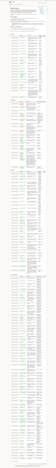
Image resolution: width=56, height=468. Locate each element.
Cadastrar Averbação (22, 247)
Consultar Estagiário (22, 305)
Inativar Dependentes (22, 110)
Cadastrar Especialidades (23, 79)
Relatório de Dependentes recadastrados (22, 153)
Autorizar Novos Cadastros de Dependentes (22, 104)
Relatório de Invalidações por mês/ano (22, 138)
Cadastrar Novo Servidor (23, 214)
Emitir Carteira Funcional (23, 252)
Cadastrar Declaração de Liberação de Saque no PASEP (23, 422)
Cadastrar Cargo (22, 65)
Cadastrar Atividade (22, 37)
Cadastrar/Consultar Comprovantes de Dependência (22, 167)
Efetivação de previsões (23, 182)
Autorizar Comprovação (23, 244)
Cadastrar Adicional (22, 194)
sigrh (18, 4)
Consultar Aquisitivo (22, 283)
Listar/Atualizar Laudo (22, 201)
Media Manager (43, 2)
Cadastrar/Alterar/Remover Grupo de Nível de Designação (23, 75)
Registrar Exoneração (22, 208)
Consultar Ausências (22, 286)
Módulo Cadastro (41, 8)
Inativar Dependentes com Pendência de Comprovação (22, 120)
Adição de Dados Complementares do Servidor (22, 221)
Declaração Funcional (22, 435)
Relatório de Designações (23, 394)
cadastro (21, 4)
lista (22, 4)
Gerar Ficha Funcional (23, 449)
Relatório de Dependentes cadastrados (21, 156)
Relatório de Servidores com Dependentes (22, 146)
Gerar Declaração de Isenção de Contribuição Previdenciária (23, 419)
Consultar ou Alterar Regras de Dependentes (22, 131)
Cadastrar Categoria (22, 48)
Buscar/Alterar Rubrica (23, 45)
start (12, 4)
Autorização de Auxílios (23, 233)
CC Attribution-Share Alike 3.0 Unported (38, 465)
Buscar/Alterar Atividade (23, 40)
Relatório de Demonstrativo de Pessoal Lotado (23, 401)
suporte (14, 4)
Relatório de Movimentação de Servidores (22, 318)
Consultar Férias (22, 308)
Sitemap (46, 2)
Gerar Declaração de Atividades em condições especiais (23, 410)
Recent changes (39, 2)
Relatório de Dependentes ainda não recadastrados (22, 149)
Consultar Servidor (22, 333)
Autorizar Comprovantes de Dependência (22, 114)
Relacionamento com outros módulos (43, 10)
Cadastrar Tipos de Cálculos (23, 90)
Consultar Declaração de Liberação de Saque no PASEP (23, 426)
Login (46, 0)
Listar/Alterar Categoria (23, 51)
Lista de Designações (22, 397)
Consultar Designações (23, 302)
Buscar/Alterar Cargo (22, 68)
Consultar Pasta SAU (22, 325)
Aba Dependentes (42, 12)
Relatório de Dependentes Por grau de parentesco (23, 141)
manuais (17, 4)
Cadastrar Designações (23, 204)
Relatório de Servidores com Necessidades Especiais (23, 387)
